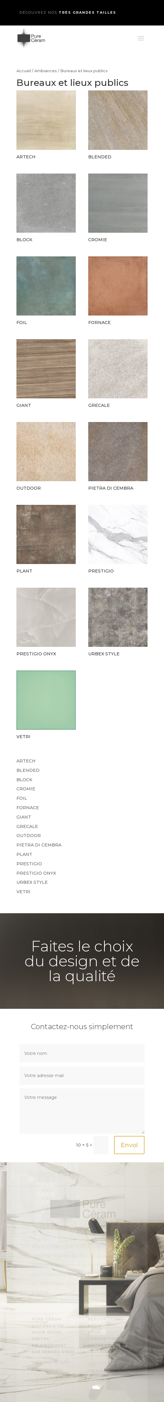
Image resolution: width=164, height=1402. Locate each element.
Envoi (129, 1145)
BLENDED (28, 770)
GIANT (23, 817)
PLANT (24, 854)
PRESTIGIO (29, 864)
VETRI (23, 891)
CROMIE (25, 789)
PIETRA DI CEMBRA (38, 845)
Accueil (23, 71)
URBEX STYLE (32, 882)
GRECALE (27, 826)
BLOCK (24, 779)
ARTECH (26, 761)
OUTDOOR (28, 835)
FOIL (21, 798)
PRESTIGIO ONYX (36, 873)
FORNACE (27, 807)
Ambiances (45, 71)
